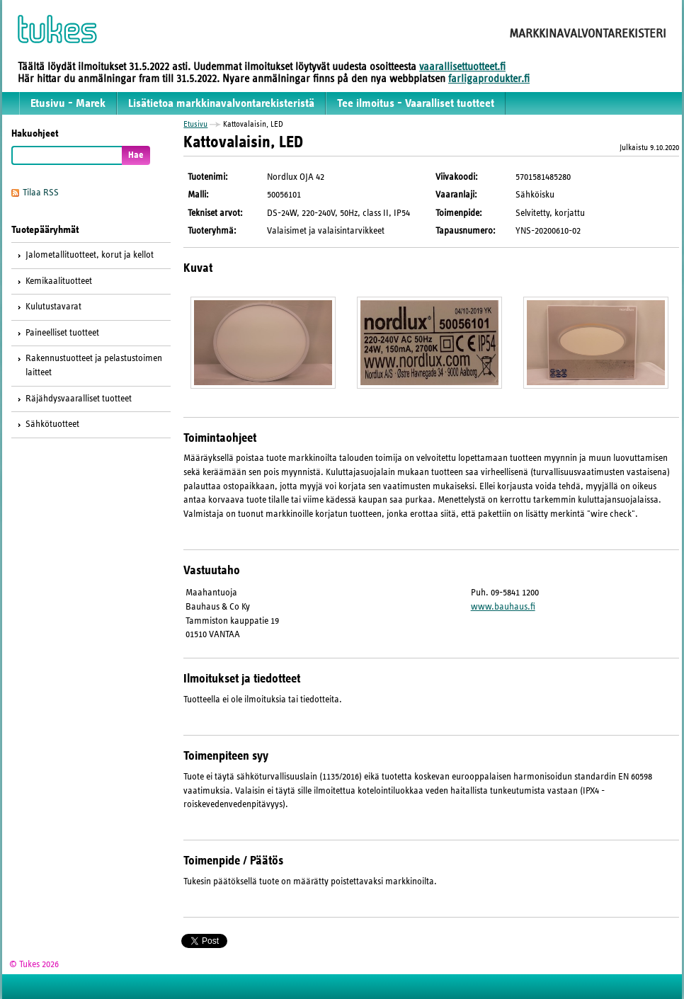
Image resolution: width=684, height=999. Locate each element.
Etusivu (195, 124)
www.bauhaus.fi (503, 607)
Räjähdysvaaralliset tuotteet (78, 399)
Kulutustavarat (53, 307)
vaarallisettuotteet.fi (462, 66)
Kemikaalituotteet (58, 281)
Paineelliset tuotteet (62, 333)
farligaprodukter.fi (489, 78)
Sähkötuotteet (52, 424)
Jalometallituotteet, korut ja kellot (89, 255)
